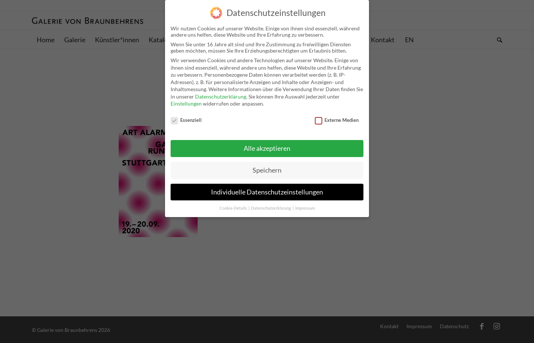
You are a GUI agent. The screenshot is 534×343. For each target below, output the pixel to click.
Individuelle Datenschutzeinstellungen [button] (267, 188)
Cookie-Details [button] (234, 204)
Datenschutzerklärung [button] (271, 204)
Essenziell (186, 116)
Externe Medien (337, 116)
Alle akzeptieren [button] (267, 144)
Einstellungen (186, 99)
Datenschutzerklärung (220, 92)
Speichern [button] (267, 166)
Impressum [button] (305, 204)
